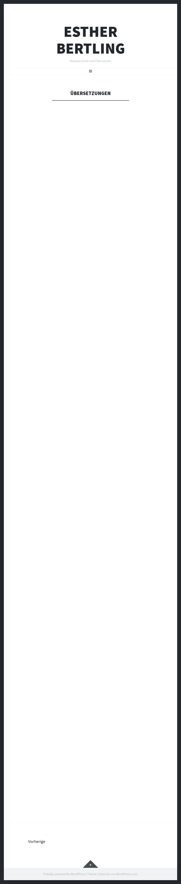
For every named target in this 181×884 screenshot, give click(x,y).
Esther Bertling (90, 40)
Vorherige (36, 841)
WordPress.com (126, 874)
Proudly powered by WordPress (64, 874)
